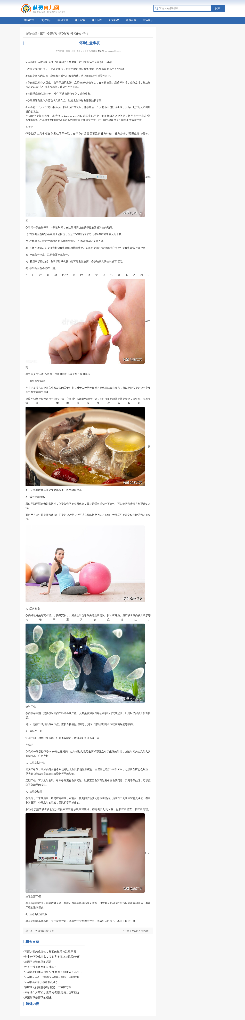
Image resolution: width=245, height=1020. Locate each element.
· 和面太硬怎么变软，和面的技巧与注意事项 (49, 951)
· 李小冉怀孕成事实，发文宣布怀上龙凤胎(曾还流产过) (53, 956)
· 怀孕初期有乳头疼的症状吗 (40, 982)
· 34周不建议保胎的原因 (37, 961)
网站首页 (28, 20)
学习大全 (63, 20)
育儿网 (101, 51)
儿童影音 (114, 20)
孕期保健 (76, 33)
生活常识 (148, 20)
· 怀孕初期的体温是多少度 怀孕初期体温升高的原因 (53, 972)
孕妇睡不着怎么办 (141, 931)
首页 (42, 33)
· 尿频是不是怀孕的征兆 (37, 997)
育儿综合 (80, 20)
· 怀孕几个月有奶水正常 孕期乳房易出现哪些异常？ (53, 992)
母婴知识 (45, 20)
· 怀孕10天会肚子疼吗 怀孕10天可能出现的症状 (51, 977)
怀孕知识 (64, 33)
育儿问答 (97, 20)
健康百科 (131, 20)
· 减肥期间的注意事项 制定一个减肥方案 (47, 987)
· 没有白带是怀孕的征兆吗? (39, 966)
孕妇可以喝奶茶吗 (44, 931)
